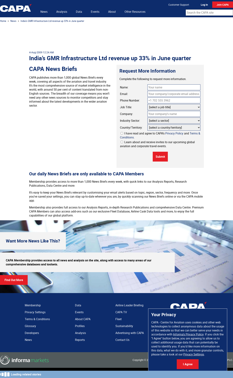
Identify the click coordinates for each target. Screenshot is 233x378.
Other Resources (135, 12)
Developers (32, 333)
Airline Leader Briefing (129, 305)
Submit (160, 157)
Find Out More (14, 280)
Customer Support (178, 4)
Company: (126, 114)
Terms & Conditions (37, 319)
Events (95, 12)
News (44, 12)
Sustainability (124, 326)
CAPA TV (121, 312)
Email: (124, 94)
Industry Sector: (130, 121)
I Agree (188, 364)
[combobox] (209, 12)
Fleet (118, 319)
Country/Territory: (131, 128)
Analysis (61, 12)
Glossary (30, 326)
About (112, 12)
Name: (124, 87)
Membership (33, 305)
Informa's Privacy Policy (188, 334)
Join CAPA (223, 4)
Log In (204, 4)
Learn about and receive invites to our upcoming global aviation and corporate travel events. (157, 144)
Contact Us (122, 340)
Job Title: (126, 107)
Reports (80, 340)
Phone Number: (130, 100)
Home (3, 21)
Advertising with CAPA (129, 333)
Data (79, 12)
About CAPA (82, 319)
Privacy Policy (174, 133)
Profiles (80, 326)
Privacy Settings (193, 354)
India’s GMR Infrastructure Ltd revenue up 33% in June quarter (52, 21)
